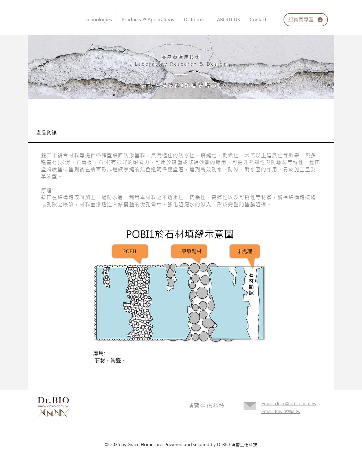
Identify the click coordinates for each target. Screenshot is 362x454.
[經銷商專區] (306, 19)
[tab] (181, 133)
